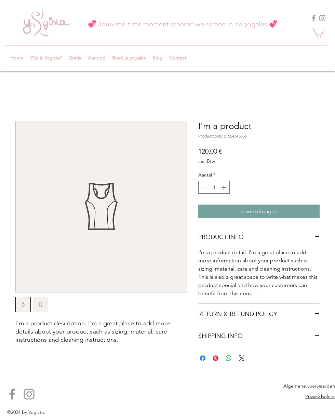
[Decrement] (203, 187)
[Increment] (224, 187)
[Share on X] (242, 358)
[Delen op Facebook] (203, 358)
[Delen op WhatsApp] (229, 358)
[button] (318, 33)
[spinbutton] (214, 187)
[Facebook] (314, 18)
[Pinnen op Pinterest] (216, 358)
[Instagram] (322, 18)
